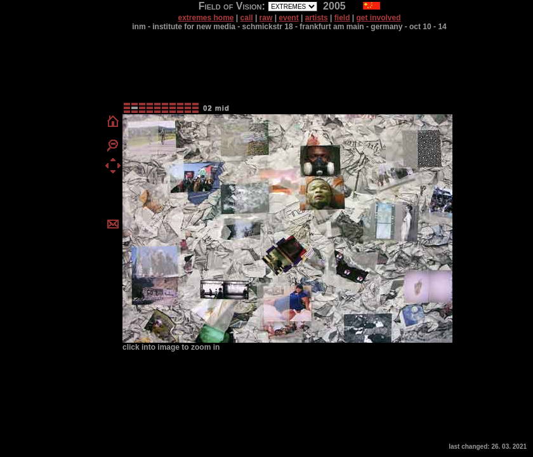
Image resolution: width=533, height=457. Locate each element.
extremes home (206, 17)
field (342, 17)
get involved (379, 17)
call (246, 17)
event (288, 17)
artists (316, 17)
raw (266, 17)
